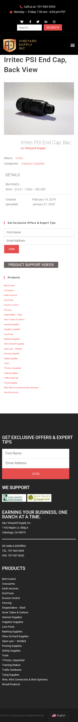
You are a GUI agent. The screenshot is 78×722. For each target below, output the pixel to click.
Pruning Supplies (12, 353)
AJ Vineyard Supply (33, 148)
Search (52, 27)
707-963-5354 (46, 6)
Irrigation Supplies (33, 163)
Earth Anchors (10, 295)
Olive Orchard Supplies (14, 343)
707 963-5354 (16, 550)
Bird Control (9, 285)
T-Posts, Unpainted (12, 368)
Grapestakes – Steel (13, 314)
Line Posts (8, 334)
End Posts (8, 300)
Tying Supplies (10, 382)
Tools (6, 363)
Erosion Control (11, 305)
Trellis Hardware (11, 377)
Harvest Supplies (11, 324)
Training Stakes (11, 373)
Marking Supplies (12, 339)
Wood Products (11, 392)
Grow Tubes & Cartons (14, 319)
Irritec (19, 158)
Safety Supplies (11, 358)
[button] (72, 45)
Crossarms (9, 290)
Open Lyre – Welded (13, 348)
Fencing (7, 310)
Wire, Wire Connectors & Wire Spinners (21, 387)
